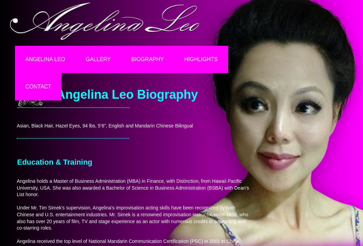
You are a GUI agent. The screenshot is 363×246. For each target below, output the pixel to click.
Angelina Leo (45, 59)
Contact (38, 87)
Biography (147, 59)
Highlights (201, 59)
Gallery (98, 59)
